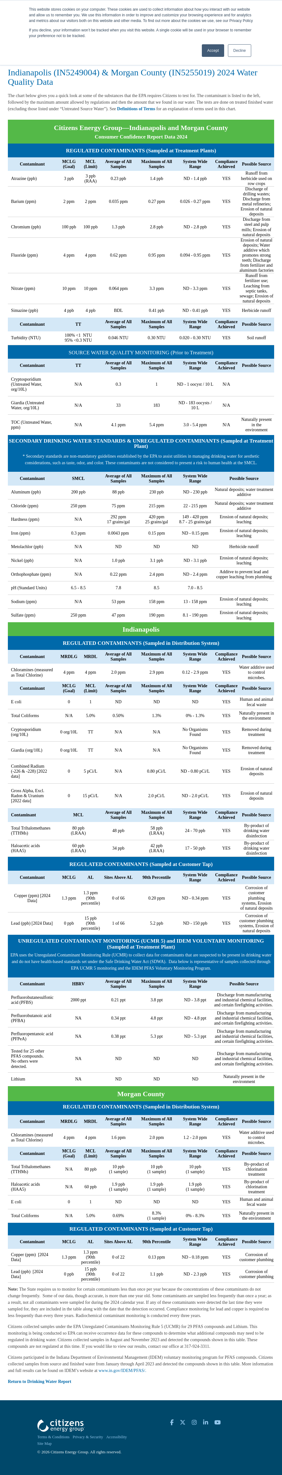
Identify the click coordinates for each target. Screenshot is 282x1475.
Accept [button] (213, 50)
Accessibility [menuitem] (116, 1437)
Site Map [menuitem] (44, 1443)
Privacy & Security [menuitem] (88, 1437)
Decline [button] (239, 50)
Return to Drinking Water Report (39, 1381)
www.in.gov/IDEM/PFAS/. (123, 1370)
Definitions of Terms (136, 108)
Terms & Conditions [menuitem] (53, 1437)
